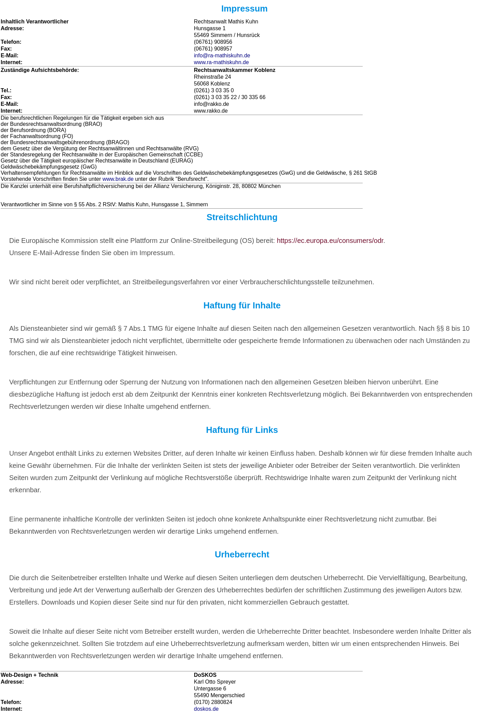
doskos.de (206, 709)
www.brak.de (118, 179)
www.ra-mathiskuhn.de (221, 62)
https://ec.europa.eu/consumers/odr (330, 240)
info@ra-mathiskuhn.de (222, 55)
